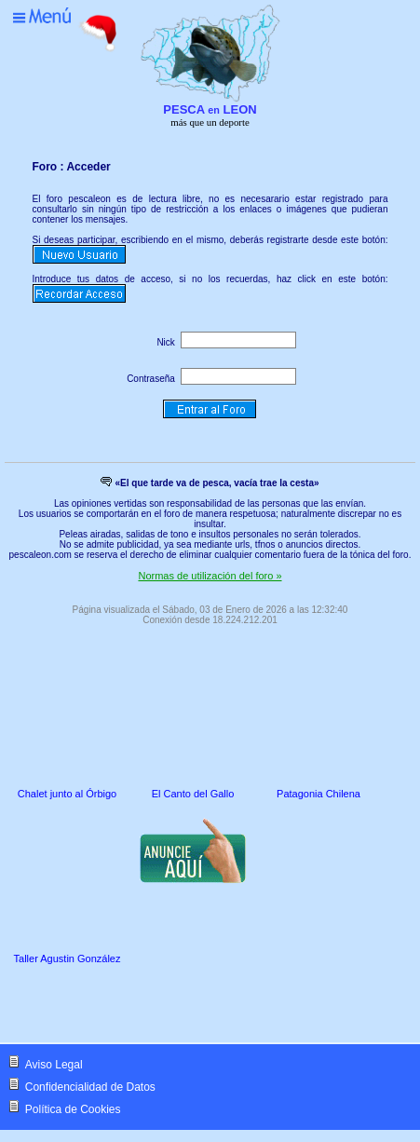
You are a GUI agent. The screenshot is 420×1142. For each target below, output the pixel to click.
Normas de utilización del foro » (209, 575)
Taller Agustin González (67, 958)
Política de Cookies (73, 1109)
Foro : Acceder (72, 166)
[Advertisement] (167, 1006)
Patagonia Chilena (318, 793)
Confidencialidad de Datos (90, 1087)
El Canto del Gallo (193, 793)
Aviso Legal (54, 1064)
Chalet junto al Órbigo (67, 793)
